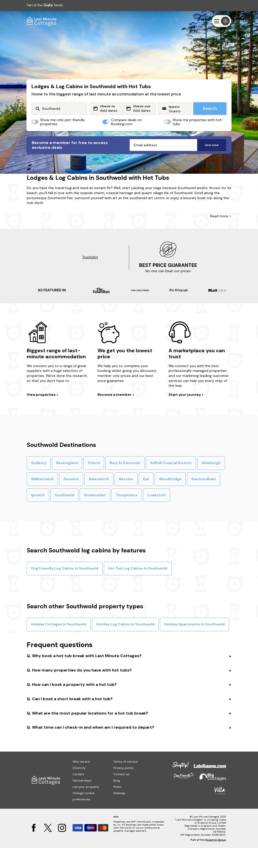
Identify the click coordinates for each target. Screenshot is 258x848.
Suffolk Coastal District (171, 463)
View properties (41, 394)
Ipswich (38, 495)
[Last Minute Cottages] (42, 21)
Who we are (81, 762)
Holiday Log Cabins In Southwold (125, 624)
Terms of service (125, 762)
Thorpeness (127, 495)
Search (210, 108)
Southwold (64, 495)
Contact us (121, 774)
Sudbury (38, 463)
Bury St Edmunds (125, 463)
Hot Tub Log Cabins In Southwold (137, 568)
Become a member (115, 394)
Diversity (79, 768)
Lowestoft (156, 495)
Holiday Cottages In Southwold (58, 624)
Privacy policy (123, 768)
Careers (78, 774)
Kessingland (67, 463)
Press (117, 787)
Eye (146, 479)
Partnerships (82, 781)
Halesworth (99, 479)
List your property (86, 787)
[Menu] (221, 21)
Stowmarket (95, 495)
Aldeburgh (211, 463)
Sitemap (119, 793)
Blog (116, 781)
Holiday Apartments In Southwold (194, 624)
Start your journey (185, 394)
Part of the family (45, 5)
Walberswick (42, 479)
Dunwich (71, 479)
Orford (94, 463)
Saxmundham (203, 479)
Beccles (126, 479)
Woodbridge (170, 479)
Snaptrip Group (215, 839)
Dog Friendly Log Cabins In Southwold (64, 568)
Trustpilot (90, 257)
